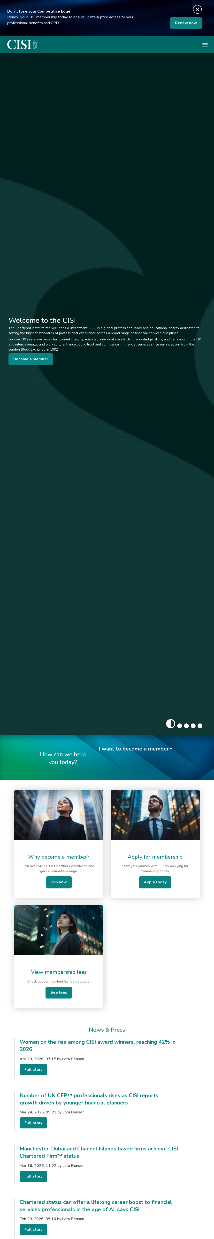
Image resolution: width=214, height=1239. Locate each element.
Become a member (30, 359)
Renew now (186, 23)
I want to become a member (134, 748)
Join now (59, 882)
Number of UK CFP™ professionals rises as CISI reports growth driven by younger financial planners (89, 1099)
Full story (33, 1069)
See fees (58, 992)
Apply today (155, 882)
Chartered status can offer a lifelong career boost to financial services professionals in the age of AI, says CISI (96, 1206)
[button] (170, 723)
